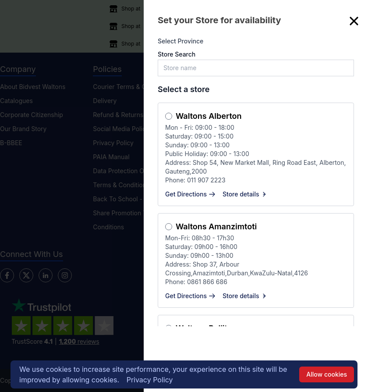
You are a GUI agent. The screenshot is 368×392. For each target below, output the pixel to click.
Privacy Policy (150, 379)
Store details (245, 194)
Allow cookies (326, 374)
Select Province (180, 41)
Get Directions (190, 194)
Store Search (176, 54)
